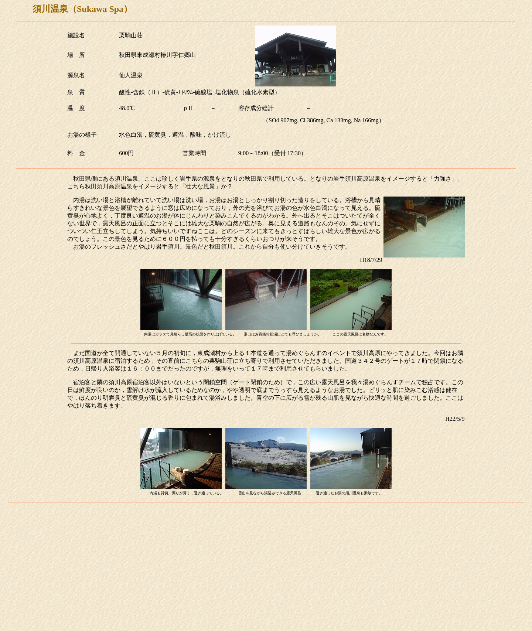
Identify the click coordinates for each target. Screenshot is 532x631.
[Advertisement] (266, 576)
